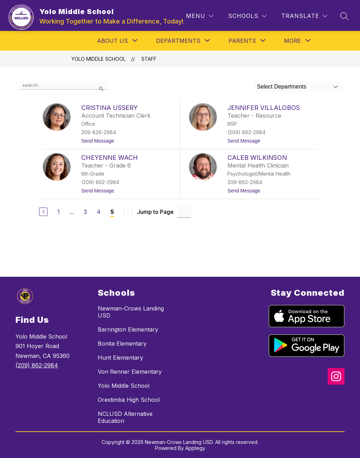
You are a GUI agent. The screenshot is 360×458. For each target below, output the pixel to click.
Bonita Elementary (122, 343)
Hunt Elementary (120, 357)
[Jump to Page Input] (184, 211)
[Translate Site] (304, 16)
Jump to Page (155, 211)
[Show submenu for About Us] (112, 41)
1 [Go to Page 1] (58, 211)
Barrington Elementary (128, 329)
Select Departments (282, 87)
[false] (64, 85)
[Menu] (199, 16)
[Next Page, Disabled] (128, 212)
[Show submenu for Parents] (242, 41)
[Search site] (344, 16)
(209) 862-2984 (36, 365)
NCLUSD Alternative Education (125, 417)
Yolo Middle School (98, 59)
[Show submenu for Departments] (178, 41)
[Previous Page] (43, 212)
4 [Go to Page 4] (99, 211)
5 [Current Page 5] (112, 211)
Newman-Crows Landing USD (131, 312)
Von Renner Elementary (130, 371)
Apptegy (195, 448)
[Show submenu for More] (292, 41)
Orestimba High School (129, 399)
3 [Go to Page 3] (85, 211)
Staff (148, 59)
